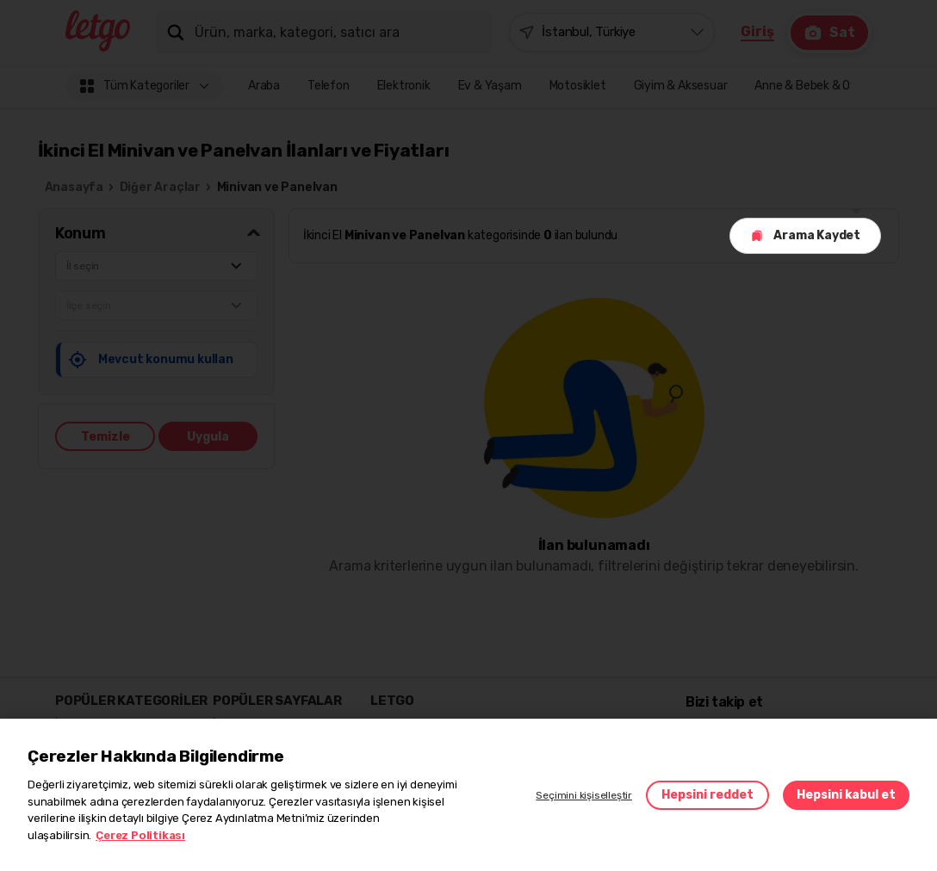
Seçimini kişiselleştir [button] (584, 795)
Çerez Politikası (140, 835)
